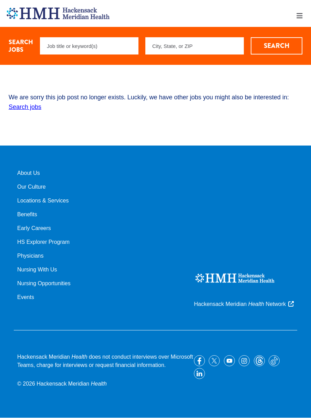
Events (25, 297)
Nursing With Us (37, 269)
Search (277, 45)
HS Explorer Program (43, 242)
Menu (300, 15)
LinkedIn (199, 373)
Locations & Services (43, 200)
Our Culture (31, 187)
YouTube (229, 360)
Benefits (27, 214)
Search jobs (25, 106)
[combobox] (194, 45)
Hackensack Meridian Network (240, 304)
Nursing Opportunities (44, 283)
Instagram (244, 360)
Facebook (199, 360)
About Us (28, 173)
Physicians (30, 256)
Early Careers (34, 228)
